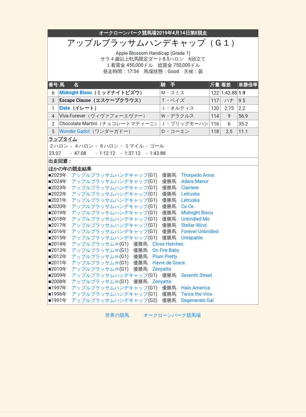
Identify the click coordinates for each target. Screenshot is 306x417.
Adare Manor (195, 181)
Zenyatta (161, 269)
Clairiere (189, 187)
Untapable (192, 238)
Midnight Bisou (75, 92)
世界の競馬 (117, 315)
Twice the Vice (196, 294)
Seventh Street (196, 275)
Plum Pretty (164, 256)
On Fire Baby (165, 250)
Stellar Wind (193, 225)
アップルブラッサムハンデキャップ (109, 175)
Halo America (195, 288)
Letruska (190, 194)
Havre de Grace (168, 263)
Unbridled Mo (195, 219)
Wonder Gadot (74, 131)
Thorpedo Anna (197, 175)
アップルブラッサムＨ (95, 244)
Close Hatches (167, 244)
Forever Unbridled (199, 231)
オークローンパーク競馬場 (172, 315)
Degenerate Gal (197, 300)
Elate (64, 108)
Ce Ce (187, 206)
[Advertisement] (153, 15)
